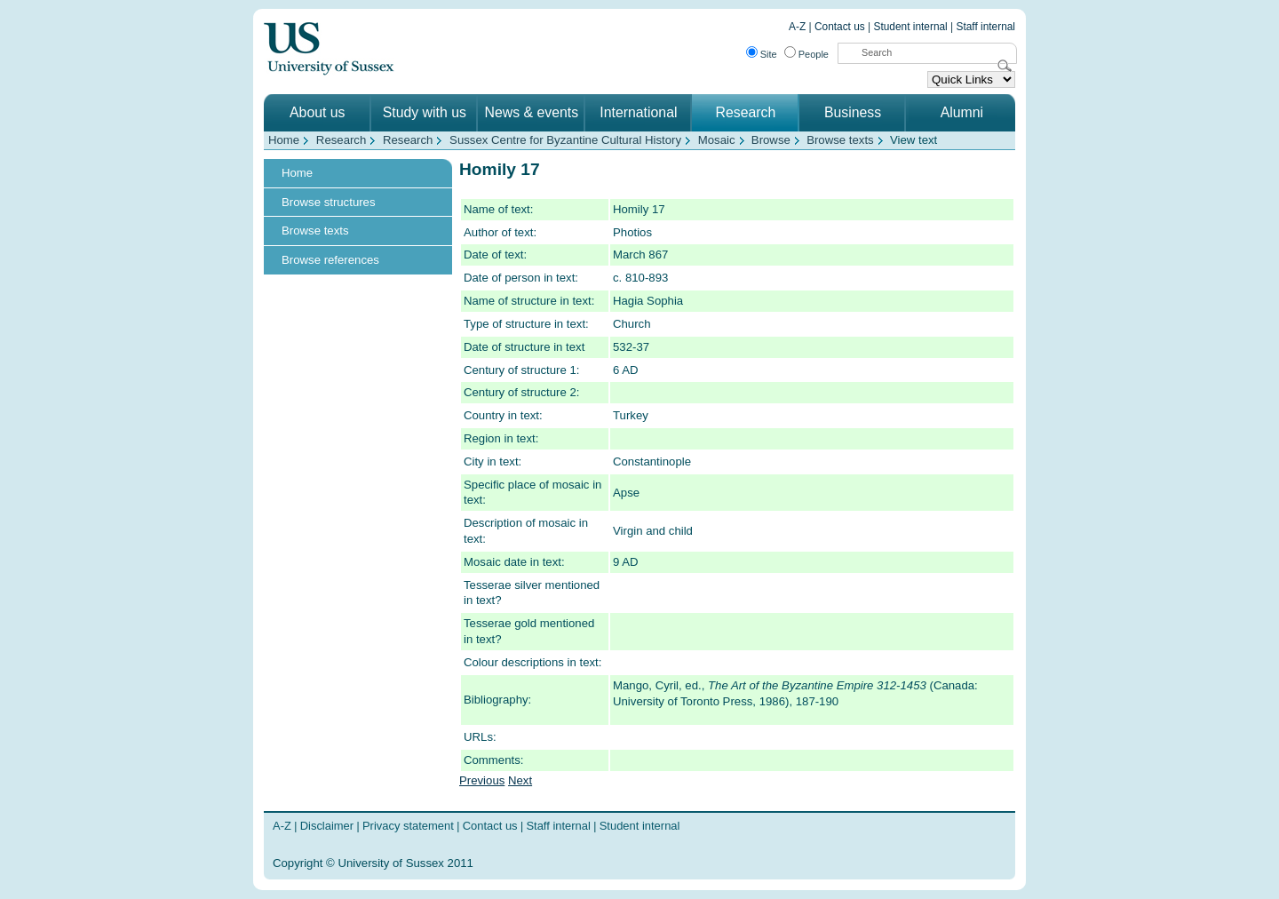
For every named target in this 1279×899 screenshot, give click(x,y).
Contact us (839, 26)
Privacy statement (408, 825)
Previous (481, 780)
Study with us (424, 112)
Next (520, 780)
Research (746, 112)
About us (317, 112)
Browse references (330, 260)
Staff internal (986, 26)
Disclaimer (327, 825)
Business (852, 112)
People (813, 54)
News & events (532, 112)
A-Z (797, 26)
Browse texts (840, 140)
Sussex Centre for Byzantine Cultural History (565, 140)
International (638, 112)
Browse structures (329, 202)
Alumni (962, 112)
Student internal (911, 26)
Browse (770, 140)
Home (283, 140)
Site (768, 54)
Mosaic (716, 140)
